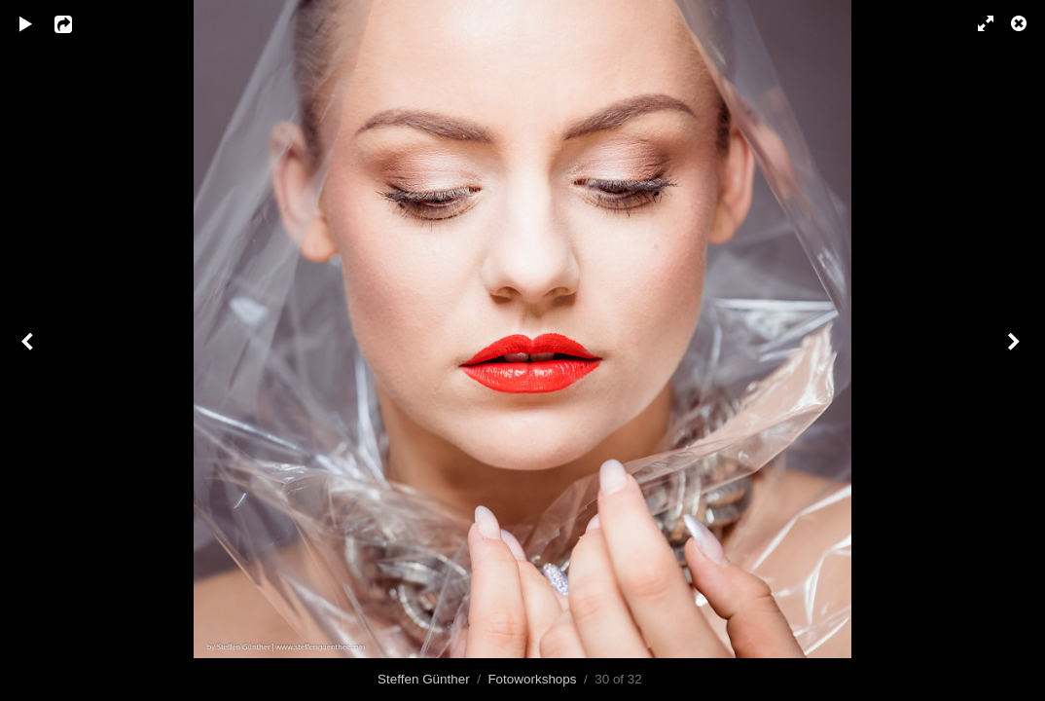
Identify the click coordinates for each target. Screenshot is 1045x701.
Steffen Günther (424, 679)
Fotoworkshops (531, 679)
